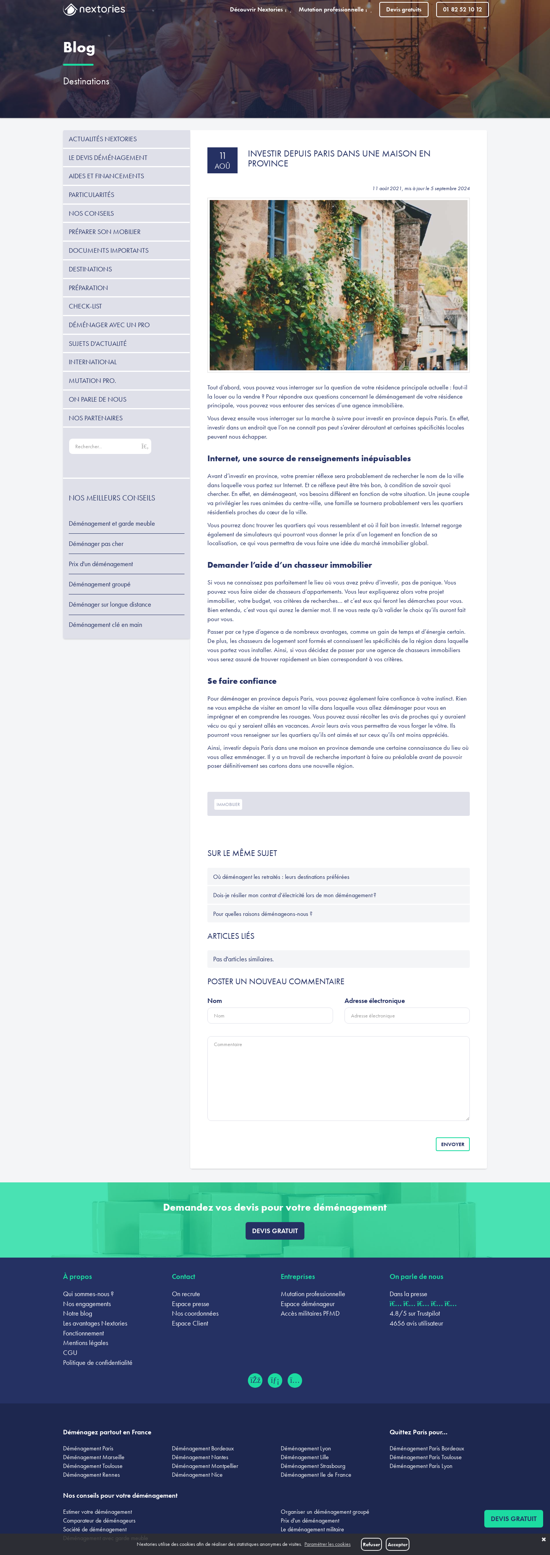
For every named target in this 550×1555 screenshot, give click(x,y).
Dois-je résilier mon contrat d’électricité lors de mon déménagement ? (294, 895)
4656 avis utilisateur (416, 1323)
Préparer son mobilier (105, 231)
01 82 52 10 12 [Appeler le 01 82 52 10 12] (462, 9)
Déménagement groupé (100, 584)
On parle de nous (97, 399)
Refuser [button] (371, 1544)
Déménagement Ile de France (316, 1475)
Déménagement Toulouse (93, 1466)
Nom (214, 1000)
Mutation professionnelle (313, 1293)
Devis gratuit (275, 1230)
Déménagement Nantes (200, 1457)
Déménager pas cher (96, 543)
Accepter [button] (398, 1544)
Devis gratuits (403, 9)
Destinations (86, 80)
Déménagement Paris (88, 1448)
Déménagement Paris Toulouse (426, 1457)
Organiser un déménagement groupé (325, 1512)
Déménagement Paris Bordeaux (427, 1448)
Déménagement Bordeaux (203, 1448)
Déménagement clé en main (105, 624)
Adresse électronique (375, 1000)
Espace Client (190, 1323)
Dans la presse (408, 1293)
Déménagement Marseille (94, 1457)
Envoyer (452, 1144)
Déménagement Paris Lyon (421, 1466)
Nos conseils (91, 213)
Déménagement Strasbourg (313, 1466)
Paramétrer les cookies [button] (327, 1544)
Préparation (88, 287)
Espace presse (190, 1303)
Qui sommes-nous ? (88, 1293)
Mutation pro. (92, 380)
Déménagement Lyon (306, 1448)
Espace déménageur (308, 1303)
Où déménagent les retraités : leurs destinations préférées (281, 877)
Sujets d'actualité (98, 343)
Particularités (91, 194)
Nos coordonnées (195, 1313)
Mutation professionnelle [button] (335, 9)
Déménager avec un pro (109, 324)
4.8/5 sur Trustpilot (415, 1313)
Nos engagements (87, 1303)
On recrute (186, 1293)
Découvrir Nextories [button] (260, 9)
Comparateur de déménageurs (99, 1520)
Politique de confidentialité (98, 1362)
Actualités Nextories (103, 138)
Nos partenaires (96, 417)
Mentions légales (85, 1342)
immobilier (228, 804)
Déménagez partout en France (107, 1431)
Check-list (85, 306)
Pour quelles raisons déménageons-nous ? (262, 914)
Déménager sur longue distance (110, 604)
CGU (70, 1352)
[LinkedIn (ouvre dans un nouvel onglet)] (275, 1380)
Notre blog (77, 1313)
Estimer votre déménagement (97, 1512)
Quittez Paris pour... (419, 1431)
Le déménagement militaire (312, 1529)
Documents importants (109, 250)
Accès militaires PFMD (310, 1313)
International (92, 361)
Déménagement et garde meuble (112, 523)
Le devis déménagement (108, 157)
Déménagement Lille (305, 1457)
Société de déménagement (94, 1529)
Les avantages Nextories (95, 1323)
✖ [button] (543, 1539)
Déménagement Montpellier (205, 1466)
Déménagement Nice (197, 1475)
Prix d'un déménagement (101, 564)
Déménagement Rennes (91, 1475)
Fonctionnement (83, 1333)
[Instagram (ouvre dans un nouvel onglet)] (295, 1380)
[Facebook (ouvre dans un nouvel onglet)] (255, 1380)
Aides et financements (106, 175)
